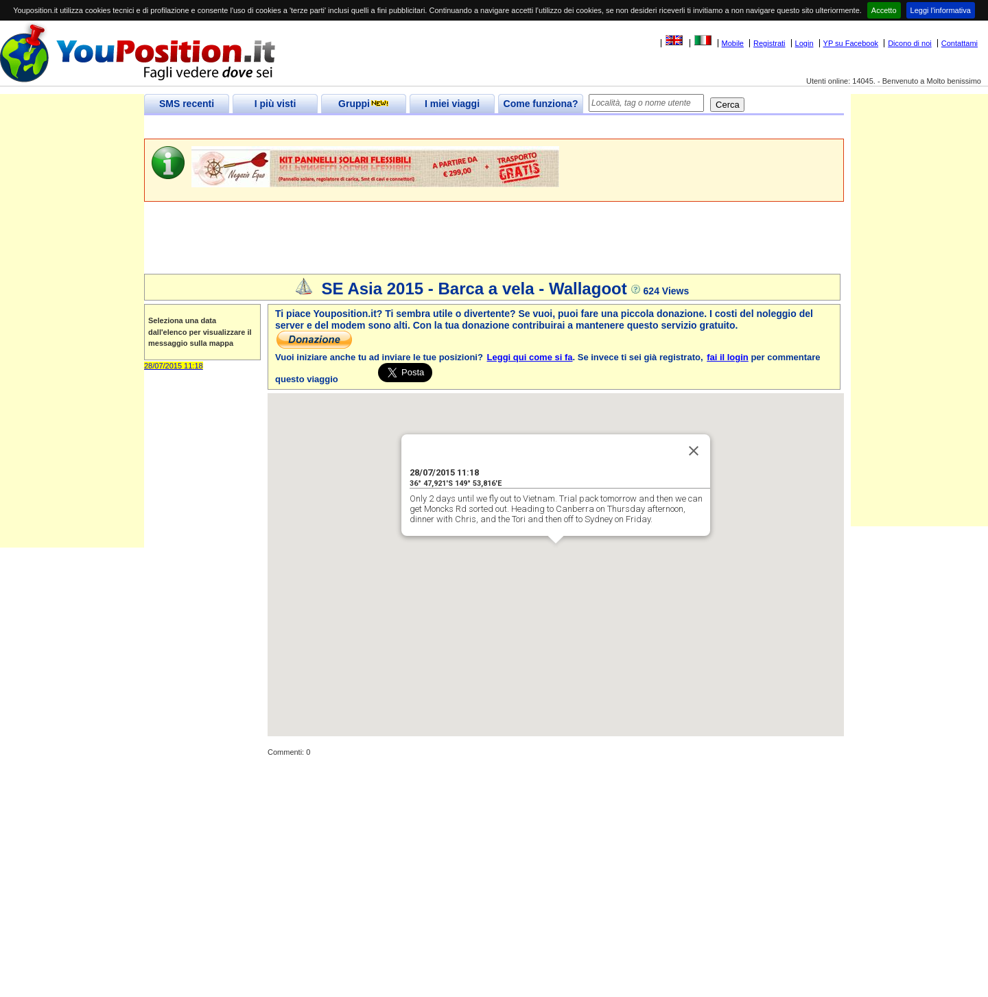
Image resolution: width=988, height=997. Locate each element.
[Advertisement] (394, 127)
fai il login (728, 357)
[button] (556, 556)
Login (804, 43)
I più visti (275, 103)
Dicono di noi (910, 43)
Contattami (959, 43)
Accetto (884, 10)
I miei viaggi (452, 103)
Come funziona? (541, 103)
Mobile (733, 43)
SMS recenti (186, 103)
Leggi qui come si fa (530, 357)
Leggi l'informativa (940, 10)
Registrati (769, 43)
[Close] (693, 450)
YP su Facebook (851, 43)
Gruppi (363, 103)
